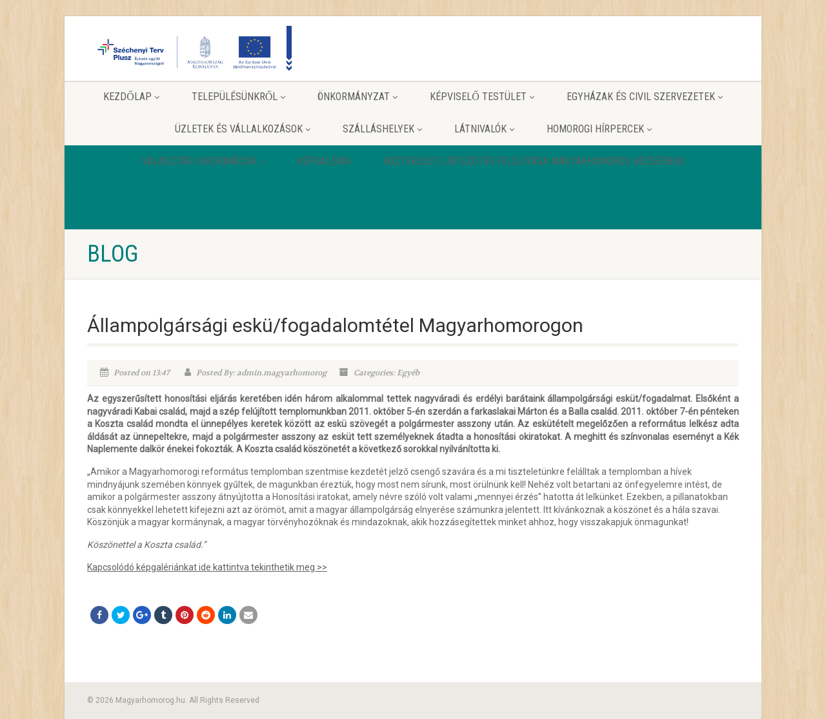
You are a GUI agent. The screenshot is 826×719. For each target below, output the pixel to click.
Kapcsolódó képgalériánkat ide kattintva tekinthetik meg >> (207, 567)
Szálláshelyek (382, 129)
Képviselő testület (482, 96)
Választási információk (203, 161)
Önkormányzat (357, 96)
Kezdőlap (131, 96)
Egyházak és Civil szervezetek (645, 96)
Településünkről (239, 96)
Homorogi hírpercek (599, 129)
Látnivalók (484, 129)
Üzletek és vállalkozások (242, 129)
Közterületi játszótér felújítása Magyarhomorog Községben (534, 161)
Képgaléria (323, 161)
